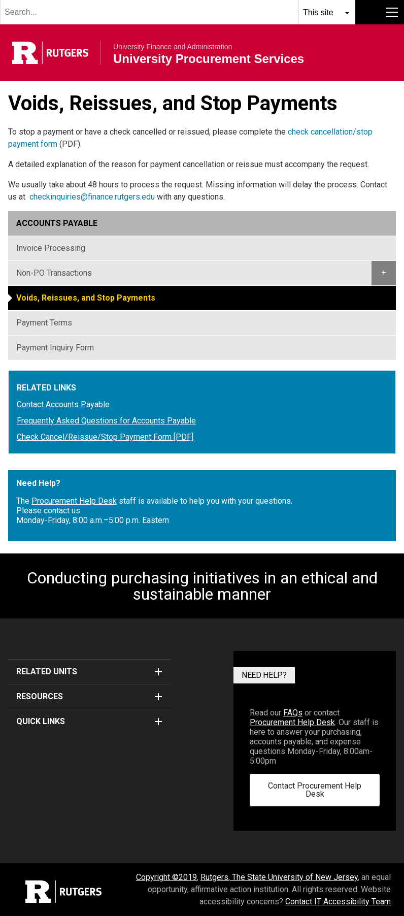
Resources (89, 696)
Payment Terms (44, 323)
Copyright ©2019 (166, 877)
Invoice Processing (50, 248)
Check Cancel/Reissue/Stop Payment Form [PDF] (105, 437)
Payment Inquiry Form (55, 347)
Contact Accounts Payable (63, 405)
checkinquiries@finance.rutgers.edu (92, 197)
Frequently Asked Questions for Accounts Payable (106, 421)
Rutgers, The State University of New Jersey (279, 877)
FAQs (292, 712)
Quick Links (89, 721)
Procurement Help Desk (74, 501)
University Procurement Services (208, 59)
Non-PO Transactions (54, 273)
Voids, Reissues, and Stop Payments (85, 298)
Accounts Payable (56, 223)
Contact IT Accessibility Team (338, 901)
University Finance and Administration (172, 47)
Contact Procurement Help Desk (314, 790)
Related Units (89, 671)
